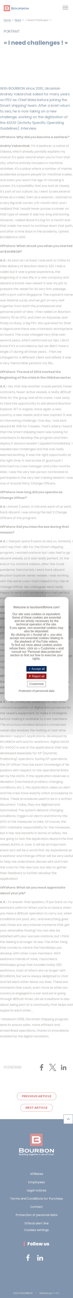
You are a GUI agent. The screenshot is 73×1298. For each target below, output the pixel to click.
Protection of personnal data (37, 690)
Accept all (36, 669)
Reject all (36, 676)
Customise (36, 684)
